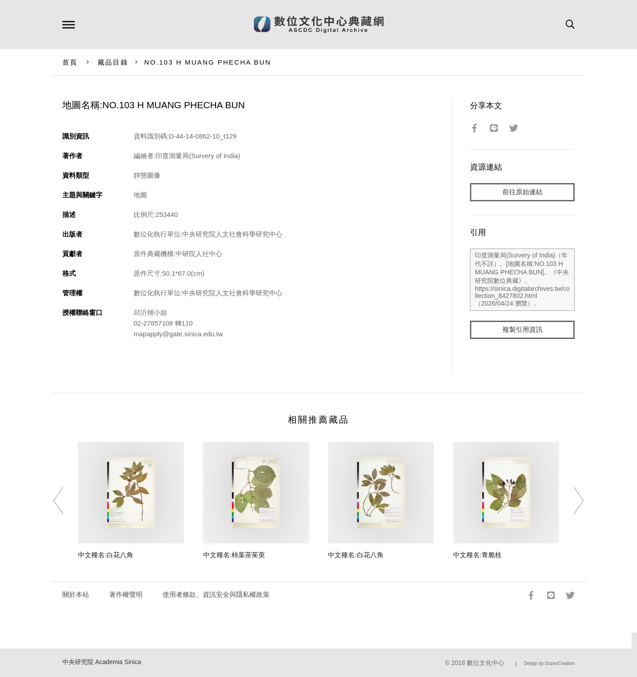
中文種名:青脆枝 (477, 555)
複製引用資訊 (522, 330)
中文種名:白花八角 (105, 555)
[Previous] (66, 500)
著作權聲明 (126, 594)
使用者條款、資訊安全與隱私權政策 (216, 594)
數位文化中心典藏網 (319, 24)
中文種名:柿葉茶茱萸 (234, 555)
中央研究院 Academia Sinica (101, 662)
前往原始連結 (522, 192)
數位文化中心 (485, 663)
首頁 (70, 62)
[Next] (570, 500)
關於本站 (75, 594)
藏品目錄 (113, 62)
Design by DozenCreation (549, 663)
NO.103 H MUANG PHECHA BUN (207, 62)
